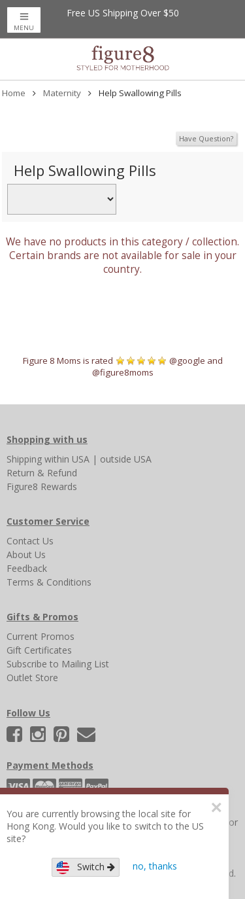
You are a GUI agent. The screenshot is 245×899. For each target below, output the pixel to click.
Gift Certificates (39, 650)
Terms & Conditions (49, 582)
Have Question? (206, 138)
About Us (26, 554)
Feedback (27, 568)
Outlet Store (32, 677)
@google (187, 360)
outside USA (126, 459)
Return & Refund (42, 473)
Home (13, 93)
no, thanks (155, 866)
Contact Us (30, 541)
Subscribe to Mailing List (58, 664)
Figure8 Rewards (42, 486)
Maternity (62, 93)
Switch (85, 867)
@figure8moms (123, 372)
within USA (67, 459)
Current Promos (40, 636)
